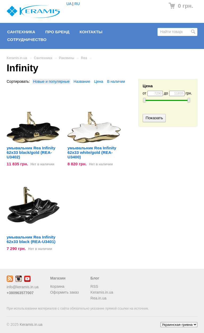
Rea (84, 58)
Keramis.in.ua (17, 58)
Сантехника (21, 32)
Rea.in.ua (99, 298)
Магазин (57, 278)
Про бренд (57, 32)
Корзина (57, 286)
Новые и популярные (51, 81)
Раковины (66, 58)
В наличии (116, 81)
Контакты (90, 32)
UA (68, 4)
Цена (98, 81)
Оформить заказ (64, 292)
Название (82, 81)
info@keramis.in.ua (23, 287)
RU (77, 4)
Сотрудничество (26, 39)
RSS (94, 286)
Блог (95, 278)
